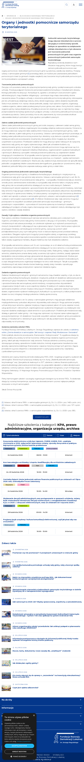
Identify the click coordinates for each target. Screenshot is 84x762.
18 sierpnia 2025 (11, 32)
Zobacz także (9, 543)
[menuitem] (58, 755)
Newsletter (8, 716)
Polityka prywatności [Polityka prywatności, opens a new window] (24, 741)
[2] (78, 196)
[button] (19, 756)
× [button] (34, 715)
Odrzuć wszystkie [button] (19, 752)
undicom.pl (46, 759)
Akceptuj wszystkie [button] (19, 746)
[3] (33, 199)
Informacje (8, 708)
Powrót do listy (42, 417)
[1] (29, 74)
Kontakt (6, 724)
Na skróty (7, 700)
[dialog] (19, 736)
